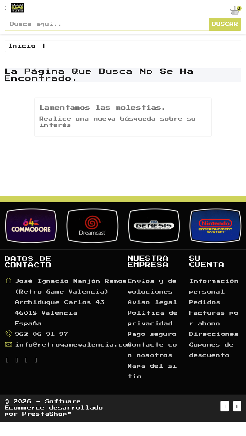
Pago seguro (152, 346)
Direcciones (214, 346)
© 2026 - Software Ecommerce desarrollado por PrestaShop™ (54, 421)
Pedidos (205, 315)
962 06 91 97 (42, 346)
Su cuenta (207, 274)
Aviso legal (152, 315)
